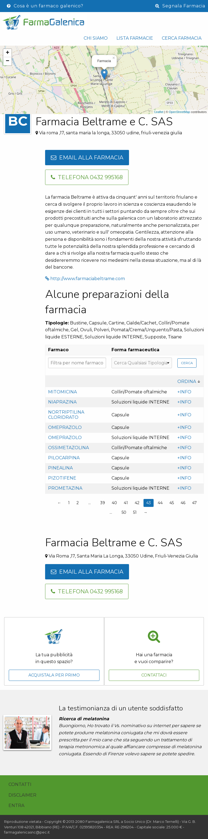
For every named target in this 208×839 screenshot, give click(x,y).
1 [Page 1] (69, 502)
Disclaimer (22, 795)
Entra (16, 805)
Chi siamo (96, 38)
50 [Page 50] (124, 512)
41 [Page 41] (126, 502)
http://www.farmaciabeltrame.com (85, 278)
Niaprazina (62, 402)
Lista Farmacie (134, 38)
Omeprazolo (65, 427)
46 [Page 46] (183, 502)
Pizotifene (62, 478)
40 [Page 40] (114, 502)
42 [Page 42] (137, 502)
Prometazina (65, 488)
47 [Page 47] (194, 502)
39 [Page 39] (102, 502)
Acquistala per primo (54, 675)
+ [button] (7, 53)
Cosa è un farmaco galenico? (45, 5)
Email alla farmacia (87, 157)
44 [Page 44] (160, 502)
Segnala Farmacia (180, 5)
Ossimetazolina (68, 447)
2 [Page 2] (78, 502)
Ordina (186, 381)
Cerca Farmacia (181, 38)
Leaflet (158, 112)
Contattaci (154, 675)
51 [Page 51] (135, 512)
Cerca (187, 363)
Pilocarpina (64, 457)
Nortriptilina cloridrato (66, 415)
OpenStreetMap (179, 112)
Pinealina (60, 468)
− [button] (7, 61)
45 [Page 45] (171, 502)
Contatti (19, 784)
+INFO (184, 391)
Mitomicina (62, 391)
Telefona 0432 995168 (87, 177)
